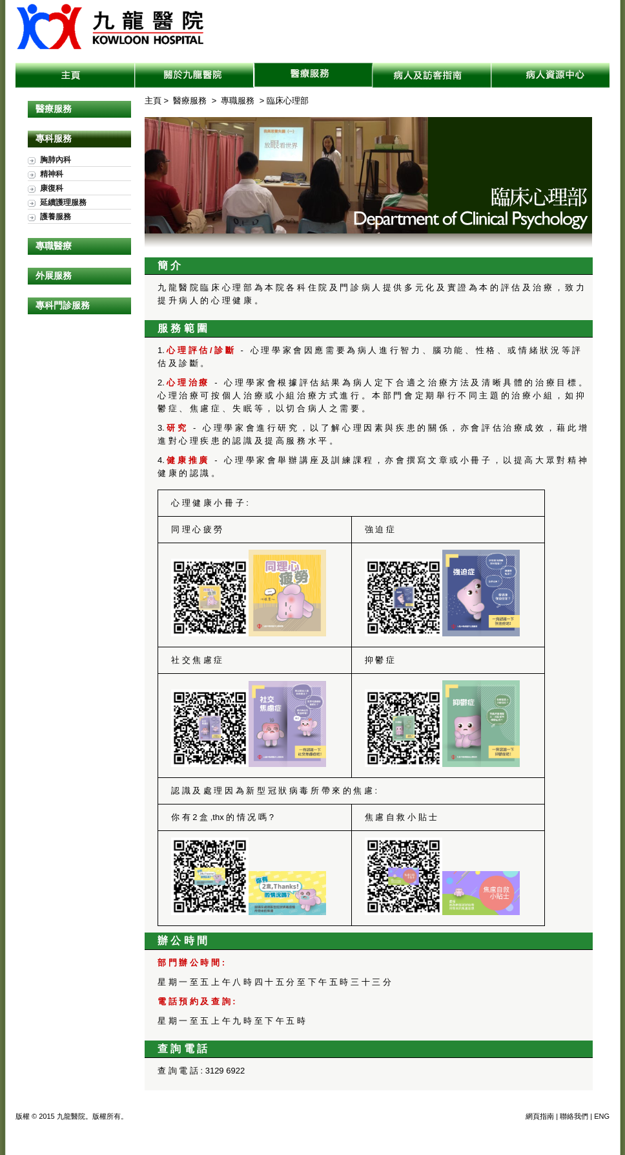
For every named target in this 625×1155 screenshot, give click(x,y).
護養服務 (55, 216)
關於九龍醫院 (194, 75)
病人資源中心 (550, 75)
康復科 (51, 188)
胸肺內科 (55, 159)
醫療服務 (313, 75)
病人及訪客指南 (432, 75)
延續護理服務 (63, 202)
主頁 (75, 75)
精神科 (51, 173)
